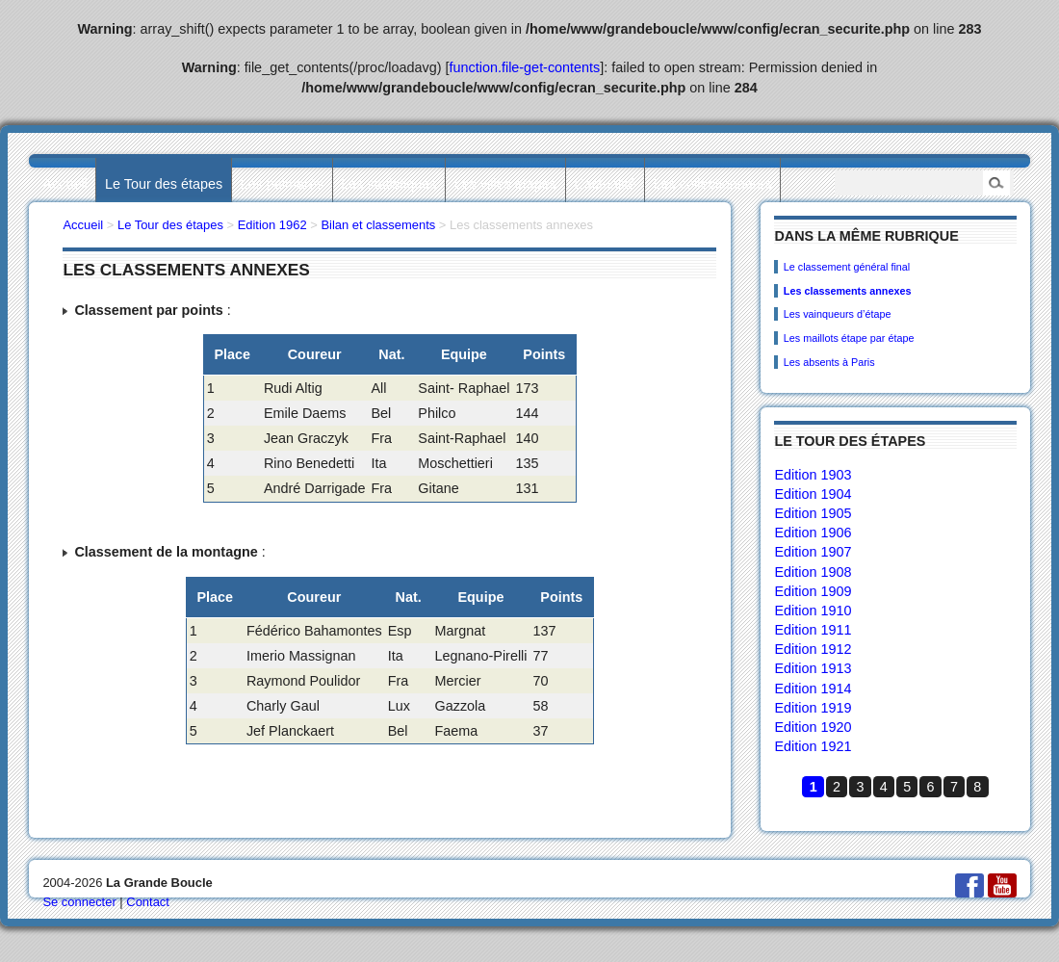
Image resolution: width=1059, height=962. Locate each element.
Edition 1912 (812, 649)
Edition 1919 (812, 707)
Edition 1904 (812, 494)
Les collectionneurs (713, 184)
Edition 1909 (812, 591)
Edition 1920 (812, 727)
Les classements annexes (848, 291)
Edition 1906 (812, 532)
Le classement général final (847, 267)
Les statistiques (388, 184)
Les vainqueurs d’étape (837, 314)
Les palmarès (282, 184)
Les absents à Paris (829, 362)
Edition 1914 (812, 688)
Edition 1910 (812, 610)
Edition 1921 (812, 746)
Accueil (64, 184)
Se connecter (79, 902)
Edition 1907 (812, 551)
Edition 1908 (812, 572)
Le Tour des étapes (163, 184)
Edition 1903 (812, 474)
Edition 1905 (812, 513)
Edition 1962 (272, 225)
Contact (147, 902)
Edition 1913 (812, 668)
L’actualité (604, 184)
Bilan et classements (378, 225)
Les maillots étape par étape (849, 338)
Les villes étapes (505, 184)
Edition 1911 (812, 629)
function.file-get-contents (525, 67)
